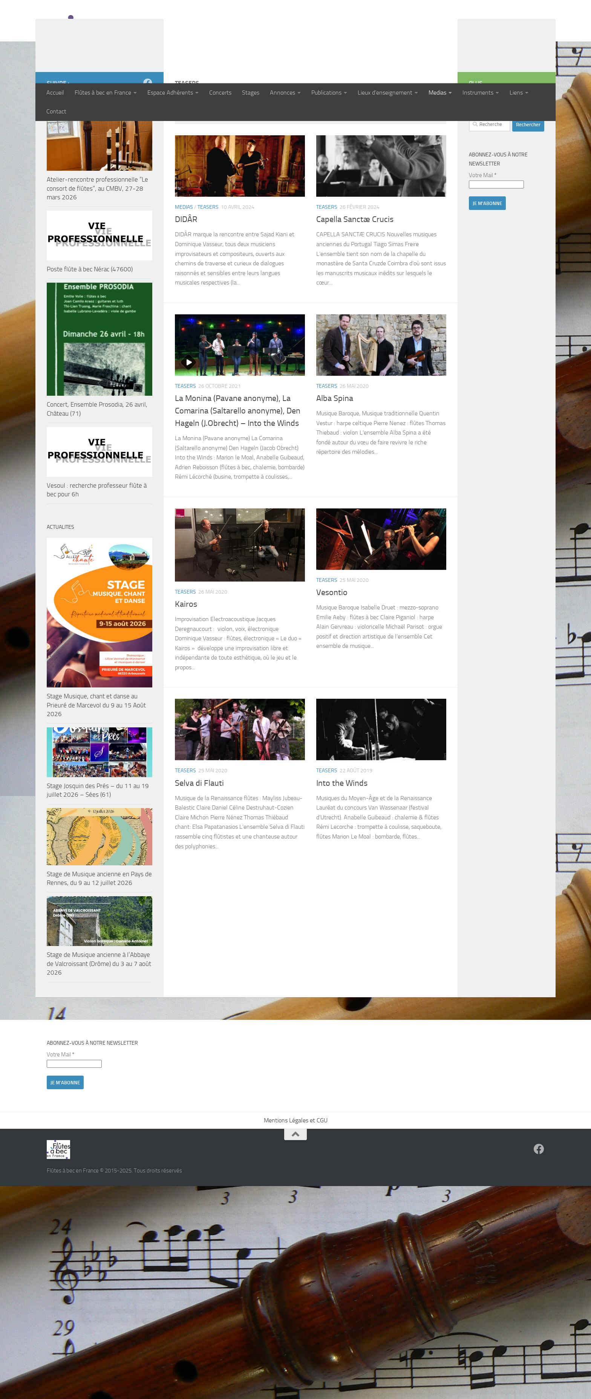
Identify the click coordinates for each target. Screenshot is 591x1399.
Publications (326, 92)
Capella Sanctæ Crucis (354, 268)
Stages (250, 92)
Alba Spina (334, 447)
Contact (56, 111)
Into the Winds (341, 832)
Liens (516, 92)
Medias (437, 92)
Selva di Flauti (199, 832)
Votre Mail (482, 224)
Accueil (55, 92)
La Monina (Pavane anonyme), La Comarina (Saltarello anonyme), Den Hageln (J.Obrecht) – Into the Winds (237, 459)
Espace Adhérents (170, 92)
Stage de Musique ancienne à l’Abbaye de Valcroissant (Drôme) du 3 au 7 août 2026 (99, 1012)
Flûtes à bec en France (103, 92)
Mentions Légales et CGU (296, 1169)
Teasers (208, 256)
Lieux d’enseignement (385, 92)
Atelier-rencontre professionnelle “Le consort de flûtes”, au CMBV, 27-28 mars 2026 (97, 237)
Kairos (186, 653)
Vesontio (332, 641)
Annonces (282, 92)
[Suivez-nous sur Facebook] (147, 131)
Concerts (220, 92)
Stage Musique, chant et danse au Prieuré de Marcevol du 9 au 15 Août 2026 (96, 754)
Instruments (477, 92)
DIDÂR (186, 268)
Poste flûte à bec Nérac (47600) (90, 318)
